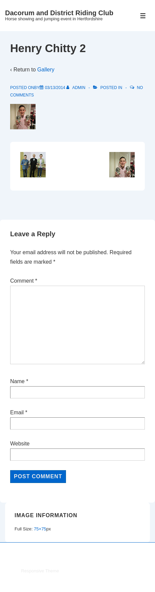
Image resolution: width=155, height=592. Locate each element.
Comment (23, 281)
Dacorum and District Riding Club (59, 13)
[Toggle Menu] (143, 15)
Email (17, 412)
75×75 (40, 528)
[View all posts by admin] (76, 87)
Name (17, 381)
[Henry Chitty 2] (55, 87)
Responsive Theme (40, 570)
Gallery (45, 69)
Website (20, 443)
